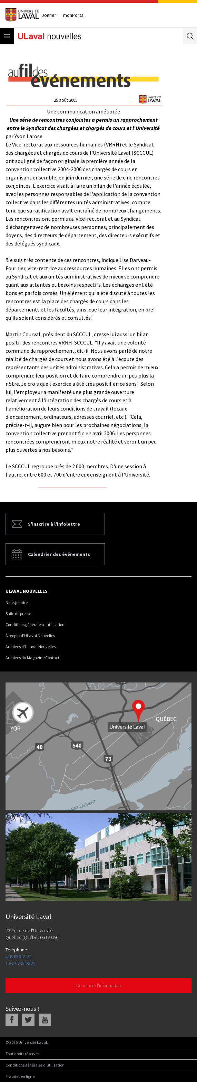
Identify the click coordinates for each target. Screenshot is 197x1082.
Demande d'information (98, 985)
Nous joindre (17, 602)
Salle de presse (18, 613)
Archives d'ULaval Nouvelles (31, 646)
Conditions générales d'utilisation (35, 624)
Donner (48, 15)
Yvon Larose (28, 136)
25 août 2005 (65, 100)
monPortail (74, 15)
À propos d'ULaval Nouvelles (30, 635)
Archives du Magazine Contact (32, 657)
